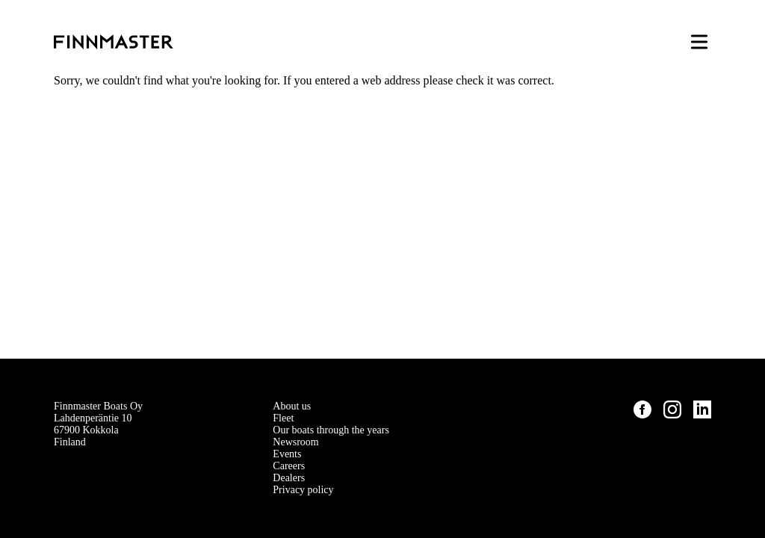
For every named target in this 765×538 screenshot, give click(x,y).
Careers (289, 465)
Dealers (289, 477)
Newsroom (295, 442)
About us (292, 406)
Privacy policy (303, 489)
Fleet (283, 418)
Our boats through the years (331, 430)
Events (287, 454)
